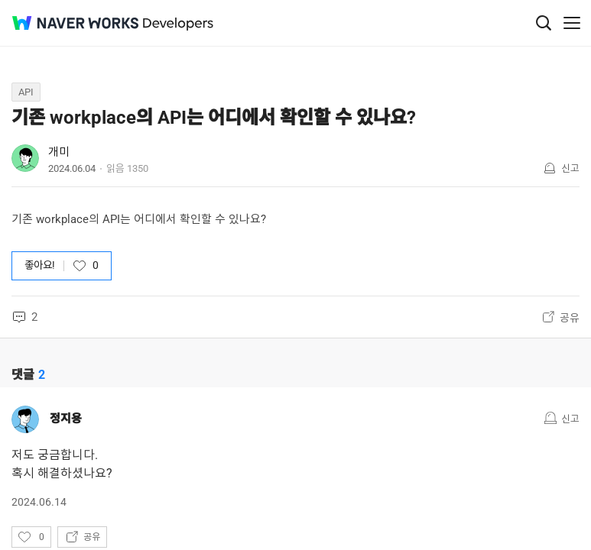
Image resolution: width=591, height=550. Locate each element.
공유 (570, 318)
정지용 (66, 418)
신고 (570, 168)
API (26, 92)
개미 (59, 152)
